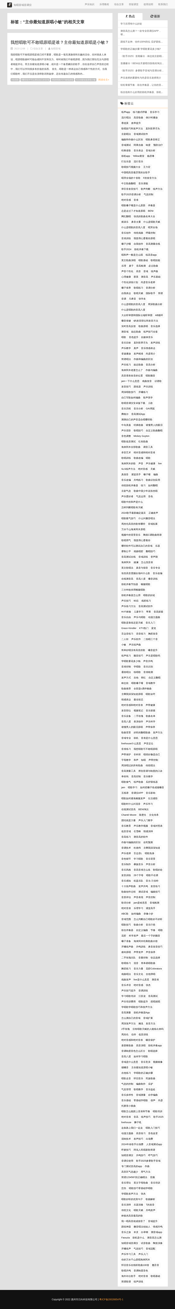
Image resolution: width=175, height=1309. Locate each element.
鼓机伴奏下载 (141, 249)
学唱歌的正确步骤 (143, 1073)
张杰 (148, 985)
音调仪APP (137, 793)
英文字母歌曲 (141, 1182)
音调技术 (126, 847)
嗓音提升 (153, 650)
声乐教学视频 (141, 825)
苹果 (148, 611)
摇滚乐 (125, 221)
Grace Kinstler (129, 628)
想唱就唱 (155, 1001)
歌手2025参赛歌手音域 (148, 1160)
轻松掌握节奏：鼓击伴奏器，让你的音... (141, 85)
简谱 (160, 293)
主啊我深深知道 (151, 847)
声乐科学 (150, 721)
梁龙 (153, 628)
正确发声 (153, 512)
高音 (138, 271)
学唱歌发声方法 (129, 1193)
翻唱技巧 (150, 551)
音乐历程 (126, 408)
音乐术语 (126, 985)
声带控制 (153, 760)
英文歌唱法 (127, 567)
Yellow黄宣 (138, 156)
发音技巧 (126, 386)
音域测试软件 (141, 134)
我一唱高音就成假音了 (133, 1221)
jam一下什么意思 (130, 381)
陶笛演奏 (158, 1243)
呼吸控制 (150, 232)
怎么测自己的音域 (130, 1018)
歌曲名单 (150, 716)
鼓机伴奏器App (142, 1012)
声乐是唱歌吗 (153, 655)
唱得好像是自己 (151, 754)
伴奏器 (151, 205)
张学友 (142, 298)
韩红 (143, 677)
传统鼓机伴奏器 (129, 485)
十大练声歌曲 (128, 886)
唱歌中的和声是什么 (132, 502)
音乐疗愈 (150, 924)
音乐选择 (155, 326)
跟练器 (137, 386)
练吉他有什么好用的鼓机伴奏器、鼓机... (141, 92)
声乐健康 (150, 463)
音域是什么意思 (129, 1062)
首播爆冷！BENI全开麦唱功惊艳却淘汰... (142, 63)
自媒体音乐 (147, 337)
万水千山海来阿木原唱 (133, 529)
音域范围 (126, 919)
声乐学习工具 (128, 1254)
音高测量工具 (128, 771)
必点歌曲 (153, 265)
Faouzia (125, 1237)
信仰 (133, 1034)
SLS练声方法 (128, 469)
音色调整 (126, 436)
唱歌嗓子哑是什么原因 (133, 205)
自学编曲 (153, 1094)
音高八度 (141, 578)
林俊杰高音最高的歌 (132, 1215)
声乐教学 (126, 348)
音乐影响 (150, 793)
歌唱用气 (126, 540)
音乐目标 (126, 342)
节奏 (153, 930)
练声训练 (138, 1281)
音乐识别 (148, 666)
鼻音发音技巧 (155, 946)
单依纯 (125, 776)
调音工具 (148, 447)
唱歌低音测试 (128, 441)
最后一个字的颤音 (150, 935)
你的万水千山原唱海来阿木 (135, 1259)
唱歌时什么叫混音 (130, 803)
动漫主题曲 (154, 617)
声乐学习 (148, 803)
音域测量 (141, 1094)
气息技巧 (138, 1248)
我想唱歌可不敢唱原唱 (63, 80)
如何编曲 (136, 913)
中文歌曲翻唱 (128, 183)
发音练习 (155, 886)
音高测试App (138, 414)
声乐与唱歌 (140, 617)
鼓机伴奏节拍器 (129, 584)
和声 (136, 760)
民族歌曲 (150, 1078)
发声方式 (126, 677)
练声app (125, 112)
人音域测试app (154, 1144)
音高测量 (126, 1012)
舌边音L (138, 853)
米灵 (136, 1232)
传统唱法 (150, 765)
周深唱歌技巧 (128, 392)
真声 (136, 348)
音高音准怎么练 (142, 869)
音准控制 (126, 666)
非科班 (137, 754)
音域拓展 (153, 523)
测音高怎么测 (154, 1237)
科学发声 (133, 935)
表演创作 (138, 721)
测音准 (155, 979)
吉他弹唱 (150, 974)
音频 (152, 1177)
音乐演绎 (126, 1204)
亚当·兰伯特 (152, 880)
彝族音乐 (138, 864)
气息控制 (148, 194)
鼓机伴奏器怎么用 (130, 595)
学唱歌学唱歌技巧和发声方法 (136, 1007)
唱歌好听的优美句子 (132, 1199)
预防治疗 (158, 145)
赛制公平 (126, 551)
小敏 (123, 644)
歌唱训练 (126, 458)
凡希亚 (132, 298)
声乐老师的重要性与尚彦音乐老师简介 (140, 77)
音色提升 (133, 337)
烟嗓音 (125, 1067)
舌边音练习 (127, 633)
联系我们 (163, 4)
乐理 (123, 265)
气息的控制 (127, 1084)
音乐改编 (126, 480)
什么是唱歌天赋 (151, 221)
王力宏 (146, 167)
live (160, 463)
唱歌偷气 (126, 782)
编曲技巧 (155, 891)
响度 (148, 145)
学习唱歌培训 (128, 996)
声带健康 (150, 705)
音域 (145, 271)
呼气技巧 (153, 1155)
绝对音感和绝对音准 (144, 452)
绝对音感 (126, 200)
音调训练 (143, 990)
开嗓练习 (143, 392)
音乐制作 (126, 864)
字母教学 (126, 760)
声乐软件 (136, 639)
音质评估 (126, 897)
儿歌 (150, 403)
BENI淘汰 (143, 809)
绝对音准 (126, 908)
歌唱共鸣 (126, 1270)
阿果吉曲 (138, 145)
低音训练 (143, 1034)
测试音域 (143, 891)
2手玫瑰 (125, 1029)
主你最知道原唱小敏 (86, 80)
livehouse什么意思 (131, 743)
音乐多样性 (127, 1094)
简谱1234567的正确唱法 (134, 1177)
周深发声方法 (128, 1023)
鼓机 (136, 738)
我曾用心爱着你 (142, 540)
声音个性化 (127, 271)
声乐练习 (126, 364)
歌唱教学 (138, 1089)
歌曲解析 (150, 1199)
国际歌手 (150, 293)
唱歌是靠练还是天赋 (132, 622)
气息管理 (126, 1089)
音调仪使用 (127, 1160)
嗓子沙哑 (126, 243)
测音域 (125, 331)
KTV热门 (144, 628)
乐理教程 (104, 4)
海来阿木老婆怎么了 (132, 370)
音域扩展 (148, 1018)
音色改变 (153, 1133)
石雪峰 (137, 831)
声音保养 (150, 952)
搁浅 (140, 1023)
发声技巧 (138, 1138)
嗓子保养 (126, 287)
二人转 (125, 639)
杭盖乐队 (138, 880)
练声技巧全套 (150, 331)
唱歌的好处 (149, 595)
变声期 (154, 556)
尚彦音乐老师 (148, 282)
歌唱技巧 (138, 430)
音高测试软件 (145, 606)
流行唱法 (126, 117)
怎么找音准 (147, 562)
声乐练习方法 (128, 606)
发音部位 (126, 710)
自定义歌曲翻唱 (154, 430)
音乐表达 (138, 150)
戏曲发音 (147, 381)
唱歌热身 (149, 853)
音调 (123, 298)
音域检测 (154, 902)
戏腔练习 (146, 600)
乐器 (157, 545)
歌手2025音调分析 (131, 194)
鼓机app (125, 156)
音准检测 (148, 672)
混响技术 (126, 1138)
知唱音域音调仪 (129, 1243)
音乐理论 (126, 1182)
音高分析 (150, 364)
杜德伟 (137, 847)
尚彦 (160, 1100)
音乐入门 (150, 622)
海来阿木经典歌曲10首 (146, 941)
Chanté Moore (129, 814)
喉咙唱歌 (145, 584)
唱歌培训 (157, 1111)
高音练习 (141, 1133)
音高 (136, 1116)
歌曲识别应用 (153, 480)
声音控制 (150, 897)
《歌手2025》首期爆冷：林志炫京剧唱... (142, 56)
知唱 (143, 760)
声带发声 (138, 952)
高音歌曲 (138, 117)
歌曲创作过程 (128, 891)
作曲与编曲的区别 (130, 842)
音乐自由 (126, 617)
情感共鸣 (158, 1226)
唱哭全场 (153, 227)
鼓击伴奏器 (127, 930)
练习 (143, 485)
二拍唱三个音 (150, 639)
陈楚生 (142, 814)
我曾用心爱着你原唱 (144, 238)
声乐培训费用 (128, 1001)
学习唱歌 (138, 858)
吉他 (136, 677)
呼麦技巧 (126, 1149)
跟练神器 (126, 1226)
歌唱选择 (153, 1051)
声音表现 (138, 897)
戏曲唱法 (126, 974)
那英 (136, 276)
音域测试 (126, 145)
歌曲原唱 (143, 326)
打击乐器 (126, 161)
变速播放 (126, 353)
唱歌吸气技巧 (128, 518)
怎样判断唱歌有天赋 (132, 507)
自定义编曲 (142, 930)
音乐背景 (150, 858)
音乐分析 (138, 408)
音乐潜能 (143, 183)
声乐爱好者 (127, 496)
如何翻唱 (153, 485)
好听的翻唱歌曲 (142, 732)
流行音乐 (138, 161)
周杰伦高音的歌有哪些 (133, 523)
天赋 (152, 469)
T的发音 (150, 1204)
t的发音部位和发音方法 (146, 320)
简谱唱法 (126, 359)
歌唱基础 (155, 1276)
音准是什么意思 (149, 738)
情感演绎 (148, 831)
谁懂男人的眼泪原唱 (132, 727)
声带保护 (126, 754)
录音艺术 (126, 452)
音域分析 (150, 150)
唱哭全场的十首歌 (130, 178)
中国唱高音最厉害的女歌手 (135, 172)
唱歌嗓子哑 (137, 683)
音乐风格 (126, 869)
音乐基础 (126, 1100)
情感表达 (126, 699)
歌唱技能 (155, 260)
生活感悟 (153, 798)
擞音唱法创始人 (142, 1226)
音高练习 (126, 836)
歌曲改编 (138, 458)
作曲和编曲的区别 (143, 359)
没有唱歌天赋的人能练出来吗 (148, 1029)
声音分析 (150, 864)
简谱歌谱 (126, 1281)
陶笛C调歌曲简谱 (152, 534)
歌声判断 (145, 189)
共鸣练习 (138, 480)
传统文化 (126, 1210)
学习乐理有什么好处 (131, 23)
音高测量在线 (153, 243)
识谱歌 (158, 381)
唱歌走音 (126, 1078)
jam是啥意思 (140, 902)
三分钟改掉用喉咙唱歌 (133, 589)
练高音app (151, 254)
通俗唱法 (126, 672)
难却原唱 (126, 952)
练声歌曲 (138, 782)
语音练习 (141, 633)
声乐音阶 (126, 430)
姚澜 (136, 562)
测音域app (156, 1232)
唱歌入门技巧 (153, 1127)
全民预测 (148, 842)
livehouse (126, 1122)
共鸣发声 (150, 1210)
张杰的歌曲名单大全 (144, 216)
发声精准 (138, 353)
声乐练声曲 (135, 644)
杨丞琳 (150, 156)
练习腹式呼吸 (140, 112)
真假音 (125, 474)
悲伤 (123, 1188)
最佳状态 (138, 699)
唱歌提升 (143, 1001)
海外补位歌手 (128, 1276)
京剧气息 (126, 491)
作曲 (147, 1166)
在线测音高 (127, 578)
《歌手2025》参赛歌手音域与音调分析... (142, 70)
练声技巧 (146, 1116)
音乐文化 (138, 974)
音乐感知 (126, 880)
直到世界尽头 (153, 128)
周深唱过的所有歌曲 (132, 765)
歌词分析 (126, 902)
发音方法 (150, 1023)
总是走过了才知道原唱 (133, 211)
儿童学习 (138, 611)
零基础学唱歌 (141, 1100)
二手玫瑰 (138, 716)
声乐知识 (89, 4)
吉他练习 (126, 1073)
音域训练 (143, 556)
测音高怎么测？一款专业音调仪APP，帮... (140, 33)
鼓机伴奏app (155, 1045)
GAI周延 (150, 408)
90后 (136, 600)
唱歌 (123, 337)
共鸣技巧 (141, 1155)
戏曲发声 (126, 979)
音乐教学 (148, 776)
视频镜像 (158, 1062)
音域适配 (150, 1248)
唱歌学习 (132, 787)
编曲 (155, 474)
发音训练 (126, 875)
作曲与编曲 (152, 370)
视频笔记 (138, 710)
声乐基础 (155, 276)
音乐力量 (138, 968)
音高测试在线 (128, 556)
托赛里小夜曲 (128, 1105)
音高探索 (158, 611)
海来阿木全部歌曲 (130, 447)
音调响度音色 (141, 1270)
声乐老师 (126, 853)
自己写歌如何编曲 (130, 397)
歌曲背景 (126, 732)
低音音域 (126, 831)
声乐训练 (148, 386)
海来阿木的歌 (128, 463)
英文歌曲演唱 (128, 260)
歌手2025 (158, 1116)
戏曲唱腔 (138, 551)
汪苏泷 (142, 996)
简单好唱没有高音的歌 (133, 650)
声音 (140, 463)
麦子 (131, 265)
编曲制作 (141, 1084)
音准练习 (126, 749)
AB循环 (159, 315)
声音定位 (148, 743)
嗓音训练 (153, 578)
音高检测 (141, 265)
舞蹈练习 (126, 968)
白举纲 (144, 1232)
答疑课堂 (133, 4)
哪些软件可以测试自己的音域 (35, 80)
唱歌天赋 (138, 1210)
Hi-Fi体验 (126, 611)
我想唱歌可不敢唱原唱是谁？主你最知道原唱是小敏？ (60, 42)
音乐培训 (155, 1182)
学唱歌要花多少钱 (130, 661)
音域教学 (150, 683)
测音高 (144, 276)
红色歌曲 (143, 441)
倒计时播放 (152, 117)
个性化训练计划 (129, 282)
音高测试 (153, 996)
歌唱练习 (138, 287)
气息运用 (141, 496)
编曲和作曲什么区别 (132, 139)
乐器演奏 (138, 1204)
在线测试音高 (128, 809)
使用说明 (148, 4)
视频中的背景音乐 (130, 534)
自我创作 (138, 243)
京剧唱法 (126, 134)
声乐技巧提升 (128, 990)
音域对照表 (157, 825)
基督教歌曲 (127, 1045)
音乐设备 (126, 716)
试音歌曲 (145, 1243)
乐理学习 (138, 908)
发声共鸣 (143, 886)
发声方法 (158, 732)
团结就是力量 (128, 820)
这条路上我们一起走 (132, 1127)
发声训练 (155, 342)
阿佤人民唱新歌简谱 (144, 1149)
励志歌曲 (136, 331)
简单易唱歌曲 (148, 963)
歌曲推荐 (126, 688)
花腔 (123, 935)
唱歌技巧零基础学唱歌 (141, 1188)
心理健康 (126, 276)
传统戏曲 (138, 232)
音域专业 (126, 738)
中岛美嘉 (126, 425)
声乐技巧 (126, 600)
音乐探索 (150, 710)
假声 (153, 1100)
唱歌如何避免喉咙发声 (133, 798)
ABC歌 (125, 913)
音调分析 (150, 287)
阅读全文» (103, 79)
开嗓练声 (126, 1248)
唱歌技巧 (126, 924)
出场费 (149, 1138)
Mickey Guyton (142, 436)
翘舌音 (155, 1265)
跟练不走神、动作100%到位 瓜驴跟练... (141, 41)
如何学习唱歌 (141, 1056)
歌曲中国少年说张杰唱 (146, 491)
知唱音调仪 (127, 1155)
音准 (136, 200)
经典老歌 (126, 150)
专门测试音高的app (131, 1166)
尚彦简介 (150, 353)
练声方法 (158, 189)
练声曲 (154, 271)
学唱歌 (137, 666)
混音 (136, 963)
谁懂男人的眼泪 (154, 425)
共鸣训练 (141, 946)
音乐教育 (126, 825)
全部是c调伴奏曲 (143, 688)
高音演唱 (141, 1045)
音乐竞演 (145, 1062)
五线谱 (125, 793)
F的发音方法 (150, 178)
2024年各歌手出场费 (132, 1144)
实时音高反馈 (128, 326)
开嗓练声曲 (127, 946)
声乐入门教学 (145, 820)
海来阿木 (126, 562)
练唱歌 (16, 80)
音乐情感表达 (148, 348)
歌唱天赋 (138, 293)
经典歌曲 (138, 425)
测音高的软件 (141, 836)
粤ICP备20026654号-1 (111, 1299)
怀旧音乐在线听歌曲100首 (135, 1265)
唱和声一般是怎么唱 (132, 254)
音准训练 (126, 238)
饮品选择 (155, 957)
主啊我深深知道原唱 (132, 694)
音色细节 (126, 858)
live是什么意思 (141, 979)
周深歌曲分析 (155, 304)
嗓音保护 (150, 1040)
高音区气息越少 (129, 1171)
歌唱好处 (158, 869)
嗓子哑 (147, 474)
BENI (151, 211)
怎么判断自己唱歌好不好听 (148, 919)
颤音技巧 (138, 655)
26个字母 (139, 875)
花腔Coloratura (154, 968)
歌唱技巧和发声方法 (132, 128)
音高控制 (136, 776)
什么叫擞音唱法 (146, 518)
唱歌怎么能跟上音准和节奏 (135, 1111)
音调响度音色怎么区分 (133, 1051)
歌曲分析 (138, 924)
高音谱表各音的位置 (132, 375)
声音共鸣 (148, 661)
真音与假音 (142, 567)
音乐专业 (155, 567)
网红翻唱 (126, 216)
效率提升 (136, 123)
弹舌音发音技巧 (129, 189)
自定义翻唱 (154, 677)
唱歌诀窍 (150, 694)
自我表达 (126, 293)
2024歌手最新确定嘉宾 (133, 512)
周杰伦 (125, 1034)
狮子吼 (137, 1122)
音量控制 (143, 957)
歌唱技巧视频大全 (130, 167)
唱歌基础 (143, 260)
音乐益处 (150, 1089)
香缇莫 (125, 123)
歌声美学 (148, 397)
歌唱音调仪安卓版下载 (133, 403)
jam (123, 787)
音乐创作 (126, 232)
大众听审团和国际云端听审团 (136, 315)
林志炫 (125, 683)
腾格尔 (125, 414)
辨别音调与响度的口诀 (150, 771)
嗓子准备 (126, 941)
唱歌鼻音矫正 (153, 139)
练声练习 (126, 655)
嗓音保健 (126, 320)
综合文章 (119, 4)
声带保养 (150, 727)
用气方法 (145, 1171)
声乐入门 (143, 1254)
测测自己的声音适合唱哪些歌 (136, 419)
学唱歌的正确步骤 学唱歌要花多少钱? (140, 49)
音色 (150, 496)
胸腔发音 (153, 633)
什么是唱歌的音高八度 (133, 227)
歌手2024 (126, 249)
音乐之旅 (126, 1232)
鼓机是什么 (138, 1237)
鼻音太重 (136, 221)
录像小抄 (148, 913)
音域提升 (153, 1221)
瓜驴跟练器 (152, 782)
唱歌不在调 (152, 875)
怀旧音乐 (138, 1078)
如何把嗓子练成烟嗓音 (152, 787)
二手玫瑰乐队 (128, 957)
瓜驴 (150, 1084)
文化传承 (154, 814)
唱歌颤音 (150, 375)
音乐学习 (154, 112)
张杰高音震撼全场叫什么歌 (135, 573)
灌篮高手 (136, 474)
